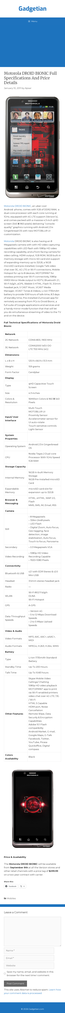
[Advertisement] (32, 45)
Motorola (9, 241)
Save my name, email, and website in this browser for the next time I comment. (30, 973)
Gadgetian (33, 9)
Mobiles (11, 898)
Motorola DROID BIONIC (17, 206)
